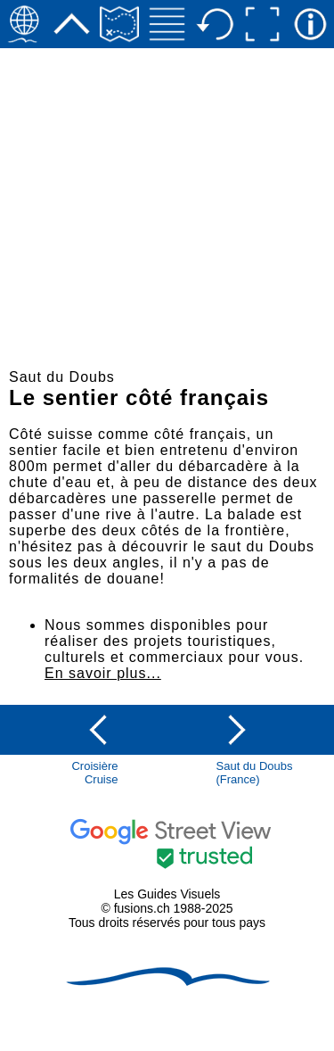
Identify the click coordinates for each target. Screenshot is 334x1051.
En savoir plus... (103, 673)
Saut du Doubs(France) (254, 772)
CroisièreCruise (94, 772)
